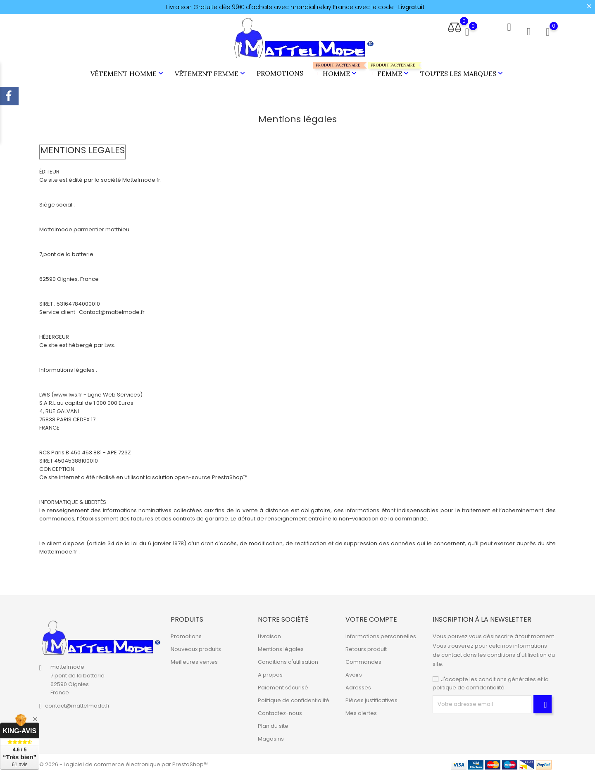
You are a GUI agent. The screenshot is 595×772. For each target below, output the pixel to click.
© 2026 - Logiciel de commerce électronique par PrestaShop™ (123, 761)
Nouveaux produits (196, 646)
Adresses (358, 685)
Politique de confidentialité (293, 697)
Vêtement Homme (127, 71)
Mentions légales (281, 646)
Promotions (280, 71)
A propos (270, 672)
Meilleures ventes (194, 659)
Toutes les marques (462, 71)
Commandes (363, 659)
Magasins (271, 736)
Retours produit (366, 646)
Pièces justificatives (371, 697)
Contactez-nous (280, 710)
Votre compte (371, 616)
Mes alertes (361, 710)
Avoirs (353, 672)
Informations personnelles (380, 633)
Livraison (269, 633)
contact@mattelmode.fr (77, 703)
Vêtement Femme (211, 71)
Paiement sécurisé (283, 685)
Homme (335, 68)
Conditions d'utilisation (288, 659)
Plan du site (273, 723)
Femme (389, 68)
